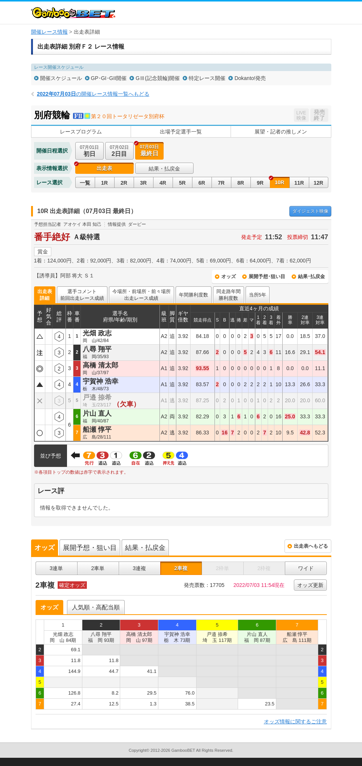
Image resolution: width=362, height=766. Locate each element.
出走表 (104, 168)
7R (221, 183)
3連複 (139, 568)
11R (299, 183)
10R (280, 182)
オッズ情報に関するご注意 (295, 722)
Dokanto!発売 (250, 78)
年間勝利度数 (193, 295)
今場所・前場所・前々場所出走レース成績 (141, 295)
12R (318, 183)
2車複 (181, 568)
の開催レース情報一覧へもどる (93, 94)
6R (201, 183)
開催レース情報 (49, 32)
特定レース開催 (207, 78)
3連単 (56, 568)
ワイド (306, 568)
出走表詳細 (44, 295)
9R (260, 183)
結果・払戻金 (164, 169)
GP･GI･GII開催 (109, 78)
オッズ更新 (310, 585)
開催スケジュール (61, 78)
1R (104, 183)
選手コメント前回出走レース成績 (82, 295)
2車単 (98, 568)
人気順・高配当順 (96, 607)
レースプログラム (81, 132)
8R (240, 183)
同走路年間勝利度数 (228, 295)
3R (143, 183)
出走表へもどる (311, 546)
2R (124, 183)
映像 (310, 211)
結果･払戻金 (311, 276)
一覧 (85, 183)
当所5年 (257, 295)
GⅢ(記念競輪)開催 (158, 78)
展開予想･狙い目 (267, 276)
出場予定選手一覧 (181, 132)
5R (182, 183)
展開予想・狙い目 (90, 547)
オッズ (228, 276)
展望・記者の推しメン (281, 132)
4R (162, 183)
